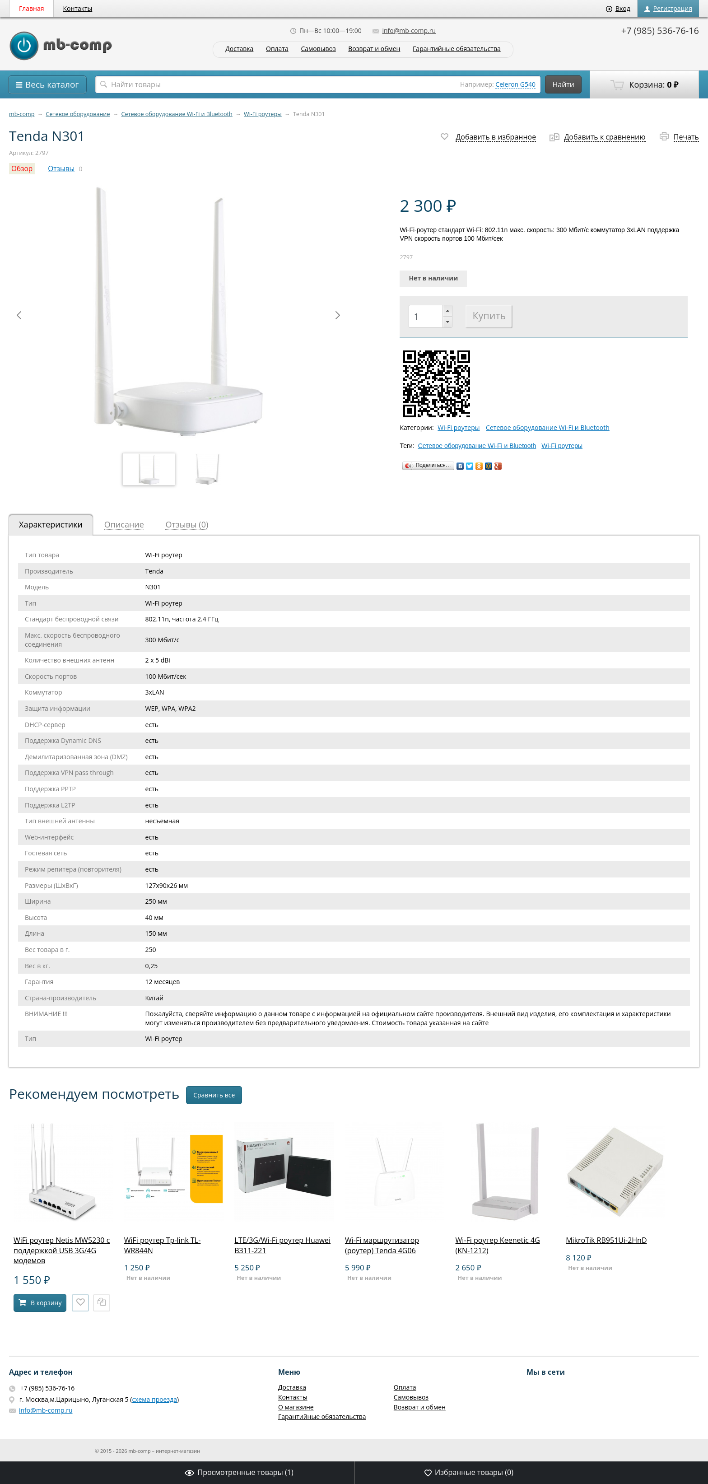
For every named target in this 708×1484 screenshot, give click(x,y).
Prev (19, 315)
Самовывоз (318, 49)
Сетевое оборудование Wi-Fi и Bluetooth (177, 114)
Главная (31, 8)
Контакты (78, 8)
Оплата (277, 49)
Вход (618, 8)
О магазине (296, 1407)
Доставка (239, 49)
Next (337, 315)
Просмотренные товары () (239, 1472)
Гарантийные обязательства (457, 49)
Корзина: (644, 85)
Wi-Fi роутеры (263, 114)
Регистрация (668, 8)
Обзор (22, 168)
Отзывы (61, 168)
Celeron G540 (515, 84)
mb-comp (21, 114)
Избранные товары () (468, 1472)
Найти (563, 84)
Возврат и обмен (374, 49)
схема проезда (154, 1399)
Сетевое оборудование (78, 114)
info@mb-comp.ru (404, 30)
